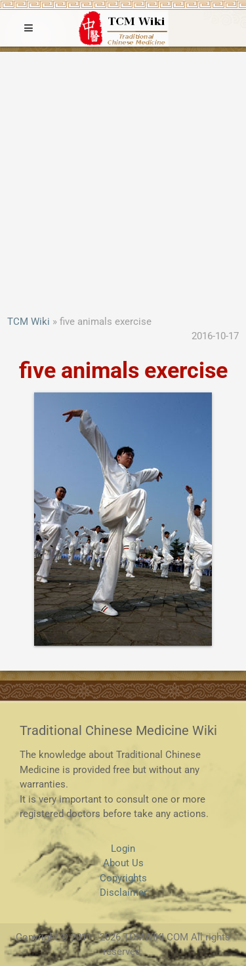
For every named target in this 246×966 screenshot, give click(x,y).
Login (123, 848)
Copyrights (123, 878)
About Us (123, 863)
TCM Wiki (28, 321)
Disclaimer (123, 892)
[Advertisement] (123, 185)
